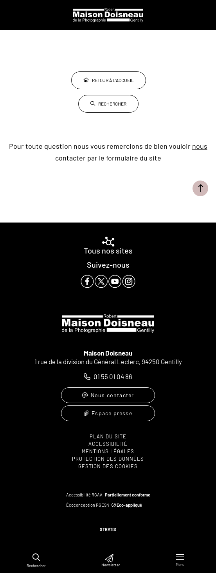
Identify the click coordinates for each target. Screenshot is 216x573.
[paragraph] (108, 281)
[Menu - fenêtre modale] (180, 560)
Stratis (108, 529)
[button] (36, 557)
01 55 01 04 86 (113, 376)
